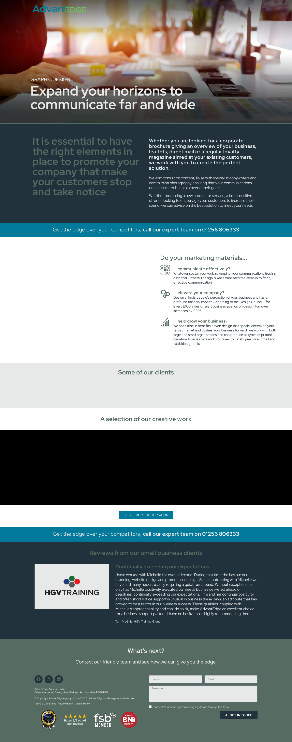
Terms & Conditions (45, 703)
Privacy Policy (65, 703)
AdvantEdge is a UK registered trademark (111, 698)
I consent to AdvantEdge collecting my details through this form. (190, 707)
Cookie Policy (82, 703)
